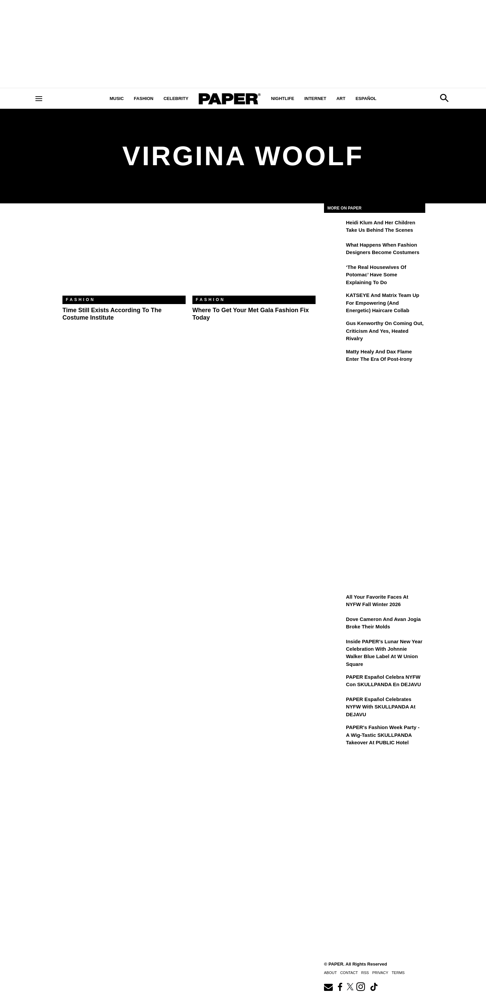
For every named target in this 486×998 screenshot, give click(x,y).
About (330, 973)
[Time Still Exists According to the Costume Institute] (124, 255)
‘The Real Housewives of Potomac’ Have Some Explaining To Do (376, 274)
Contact (349, 973)
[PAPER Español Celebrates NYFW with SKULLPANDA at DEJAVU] (334, 704)
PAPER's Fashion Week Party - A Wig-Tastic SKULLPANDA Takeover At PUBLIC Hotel (383, 734)
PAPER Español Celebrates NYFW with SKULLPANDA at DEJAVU (380, 706)
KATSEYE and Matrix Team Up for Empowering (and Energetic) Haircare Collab (382, 302)
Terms (398, 973)
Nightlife (282, 98)
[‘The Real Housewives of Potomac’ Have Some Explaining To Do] (334, 272)
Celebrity (175, 98)
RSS (365, 973)
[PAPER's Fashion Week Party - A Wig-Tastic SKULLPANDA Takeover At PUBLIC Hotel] (334, 732)
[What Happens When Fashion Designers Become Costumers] (334, 249)
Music (117, 98)
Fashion (144, 98)
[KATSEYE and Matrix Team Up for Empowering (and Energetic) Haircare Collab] (334, 300)
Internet (315, 98)
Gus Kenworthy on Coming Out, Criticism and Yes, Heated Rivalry (385, 330)
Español (365, 98)
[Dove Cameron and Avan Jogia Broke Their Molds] (334, 624)
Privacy (380, 973)
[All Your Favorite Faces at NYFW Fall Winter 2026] (334, 601)
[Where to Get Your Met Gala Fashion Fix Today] (254, 255)
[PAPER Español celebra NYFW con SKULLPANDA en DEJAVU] (334, 681)
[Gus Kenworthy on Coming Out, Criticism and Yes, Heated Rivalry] (334, 328)
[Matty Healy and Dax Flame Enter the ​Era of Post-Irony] (334, 356)
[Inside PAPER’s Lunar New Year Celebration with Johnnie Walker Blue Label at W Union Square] (334, 646)
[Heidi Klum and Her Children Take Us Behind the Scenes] (334, 227)
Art (341, 98)
